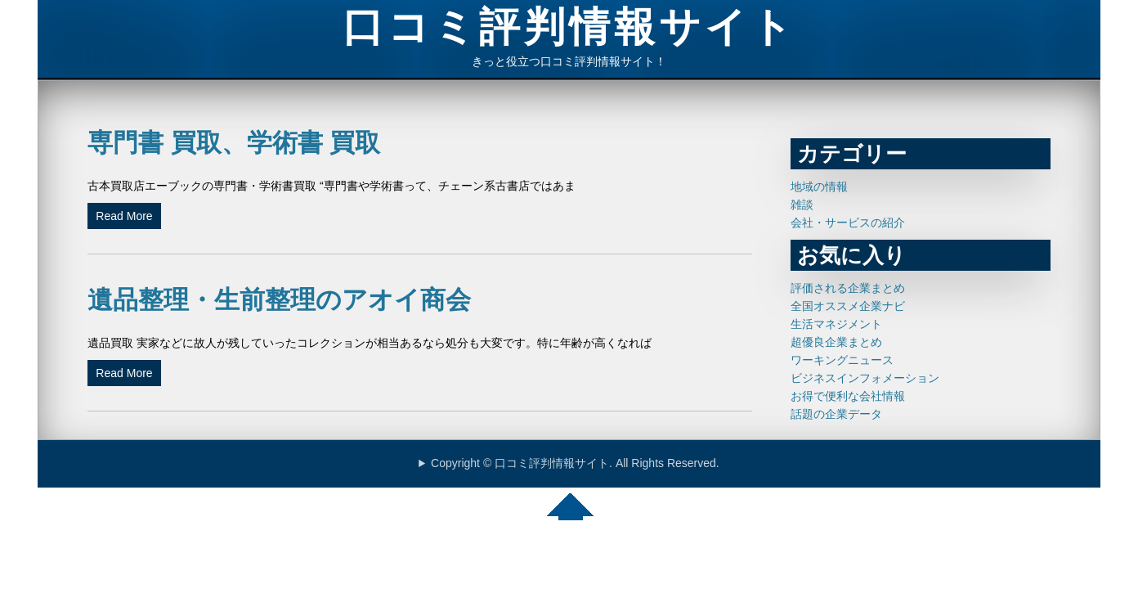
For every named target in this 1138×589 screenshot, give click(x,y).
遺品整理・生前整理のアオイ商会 (279, 300)
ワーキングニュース (842, 359)
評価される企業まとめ (848, 287)
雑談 (802, 204)
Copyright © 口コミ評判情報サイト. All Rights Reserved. (575, 463)
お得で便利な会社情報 (848, 395)
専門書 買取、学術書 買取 (233, 142)
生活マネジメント (836, 323)
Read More (124, 216)
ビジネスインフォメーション (865, 377)
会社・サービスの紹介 (848, 222)
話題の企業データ (836, 413)
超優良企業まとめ (836, 341)
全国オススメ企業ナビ (848, 305)
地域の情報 (819, 186)
